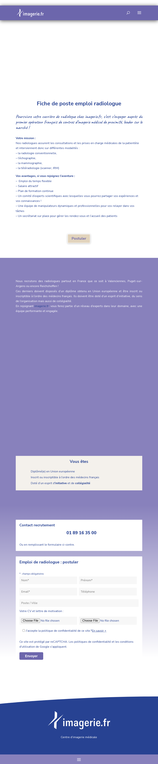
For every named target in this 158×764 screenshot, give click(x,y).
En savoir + (99, 631)
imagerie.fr (93, 116)
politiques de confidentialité (92, 642)
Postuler (79, 238)
